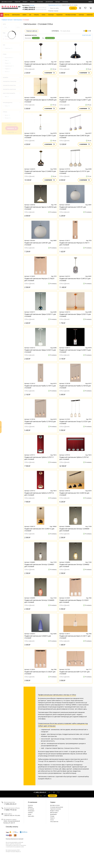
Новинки (30, 812)
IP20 (7, 96)
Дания (7, 115)
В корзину (50, 73)
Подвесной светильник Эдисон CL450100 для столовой (40, 65)
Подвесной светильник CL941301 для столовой (37, 244)
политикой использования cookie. (15, 847)
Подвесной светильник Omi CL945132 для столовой (74, 494)
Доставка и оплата (7, 1)
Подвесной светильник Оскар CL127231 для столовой (75, 422)
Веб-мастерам (53, 812)
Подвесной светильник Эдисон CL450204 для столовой (75, 65)
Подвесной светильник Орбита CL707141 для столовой (74, 458)
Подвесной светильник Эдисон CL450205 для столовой (40, 101)
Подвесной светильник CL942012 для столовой (37, 637)
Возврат (25, 1)
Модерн (8, 63)
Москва (32, 5)
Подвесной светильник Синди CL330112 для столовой (40, 136)
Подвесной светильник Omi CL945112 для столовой (39, 530)
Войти (90, 1)
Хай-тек (7, 71)
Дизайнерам (49, 1)
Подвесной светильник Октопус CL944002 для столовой (74, 565)
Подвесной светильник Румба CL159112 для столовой (40, 387)
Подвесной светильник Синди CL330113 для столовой (75, 351)
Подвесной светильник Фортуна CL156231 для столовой (39, 279)
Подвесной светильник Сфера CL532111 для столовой (40, 315)
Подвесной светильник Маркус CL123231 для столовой (74, 601)
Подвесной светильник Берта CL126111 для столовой (74, 637)
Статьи (52, 819)
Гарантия (17, 1)
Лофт (7, 60)
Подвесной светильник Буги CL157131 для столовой (74, 172)
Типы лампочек (54, 821)
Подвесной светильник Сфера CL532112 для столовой (40, 351)
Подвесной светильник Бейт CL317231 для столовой (74, 673)
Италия (8, 118)
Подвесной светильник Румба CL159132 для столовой (40, 422)
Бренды (57, 1)
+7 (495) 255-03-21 (34, 9)
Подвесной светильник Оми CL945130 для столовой (74, 136)
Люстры (8, 36)
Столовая (36, 38)
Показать (11, 128)
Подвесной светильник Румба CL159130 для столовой (75, 387)
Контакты (65, 1)
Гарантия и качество (55, 809)
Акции (29, 814)
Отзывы (32, 1)
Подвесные (8, 48)
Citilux (7, 106)
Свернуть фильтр (31, 31)
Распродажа (31, 810)
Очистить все (86, 35)
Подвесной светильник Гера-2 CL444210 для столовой (40, 172)
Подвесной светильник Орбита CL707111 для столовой (39, 458)
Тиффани (8, 68)
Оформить (52, 795)
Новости (52, 818)
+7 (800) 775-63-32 (34, 7)
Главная (4, 20)
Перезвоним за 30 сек (54, 5)
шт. (39, 796)
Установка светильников (56, 807)
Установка (40, 1)
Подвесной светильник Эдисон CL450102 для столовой (40, 208)
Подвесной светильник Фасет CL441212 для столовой (74, 279)
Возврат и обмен (54, 810)
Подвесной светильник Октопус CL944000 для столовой (74, 530)
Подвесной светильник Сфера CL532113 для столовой (75, 315)
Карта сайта (31, 816)
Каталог (2, 15)
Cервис (52, 802)
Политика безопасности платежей (14, 839)
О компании (32, 802)
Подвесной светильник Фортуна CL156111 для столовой (74, 244)
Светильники (18, 20)
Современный (9, 66)
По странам (31, 809)
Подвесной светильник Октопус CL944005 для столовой (39, 601)
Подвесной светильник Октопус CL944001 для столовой (39, 565)
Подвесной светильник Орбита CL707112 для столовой (39, 494)
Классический (9, 57)
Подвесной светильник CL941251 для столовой (72, 208)
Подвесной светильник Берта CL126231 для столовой (39, 673)
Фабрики (30, 807)
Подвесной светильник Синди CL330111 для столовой (75, 101)
